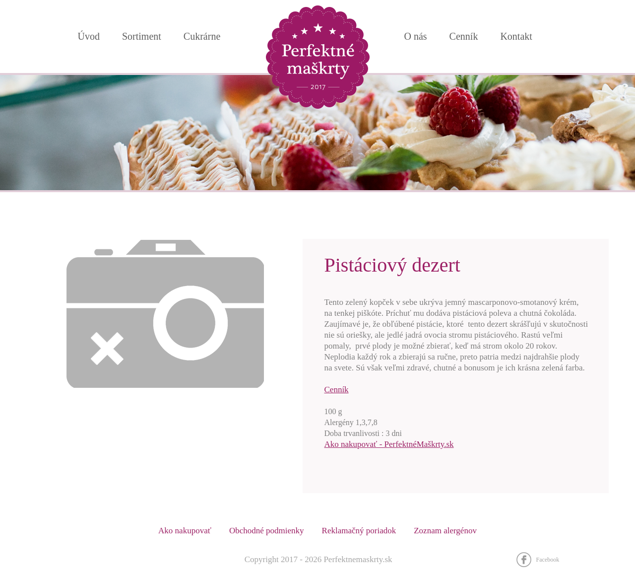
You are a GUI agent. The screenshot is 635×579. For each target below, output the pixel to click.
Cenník (463, 36)
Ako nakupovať (184, 530)
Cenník (336, 389)
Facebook (548, 560)
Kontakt (516, 36)
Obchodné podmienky (266, 530)
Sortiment (141, 36)
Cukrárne (202, 36)
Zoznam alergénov (445, 530)
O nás (415, 36)
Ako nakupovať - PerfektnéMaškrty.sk (389, 444)
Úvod (89, 36)
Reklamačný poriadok (359, 530)
